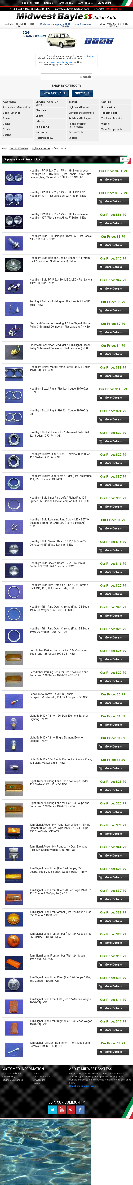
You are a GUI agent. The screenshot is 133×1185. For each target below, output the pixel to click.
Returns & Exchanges (12, 1080)
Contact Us (38, 1073)
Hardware (41, 132)
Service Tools (76, 132)
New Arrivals (54, 93)
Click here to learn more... (83, 1086)
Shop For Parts (30, 3)
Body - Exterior (11, 112)
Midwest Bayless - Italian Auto (66, 16)
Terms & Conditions (11, 1073)
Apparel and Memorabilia (16, 107)
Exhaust (40, 121)
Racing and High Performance (77, 125)
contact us (89, 56)
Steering (106, 101)
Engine (39, 115)
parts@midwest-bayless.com (72, 9)
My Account (104, 3)
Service (48, 3)
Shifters (73, 137)
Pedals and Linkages (80, 118)
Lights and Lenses (79, 107)
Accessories (9, 101)
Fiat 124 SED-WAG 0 (19, 148)
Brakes (7, 118)
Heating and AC (44, 137)
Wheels (105, 123)
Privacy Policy (8, 1076)
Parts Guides (65, 3)
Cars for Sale (85, 3)
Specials (82, 93)
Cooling (7, 134)
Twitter (52, 1109)
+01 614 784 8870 (40, 9)
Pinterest (71, 1109)
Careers (36, 1083)
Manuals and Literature (81, 112)
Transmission (109, 112)
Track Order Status (42, 1076)
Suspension (108, 107)
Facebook (80, 1109)
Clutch (6, 129)
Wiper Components (111, 129)
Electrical (41, 110)
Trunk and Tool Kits (111, 118)
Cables (6, 123)
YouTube (61, 1109)
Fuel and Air (42, 126)
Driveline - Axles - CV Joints (47, 103)
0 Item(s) (108, 9)
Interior (73, 101)
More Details (113, 179)
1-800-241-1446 (19, 9)
